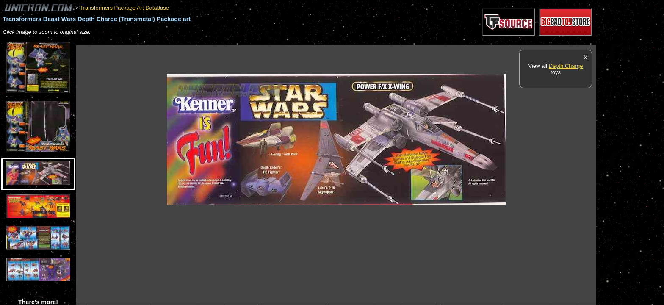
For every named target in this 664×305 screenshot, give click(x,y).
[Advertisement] (230, 41)
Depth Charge (566, 66)
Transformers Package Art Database (124, 7)
